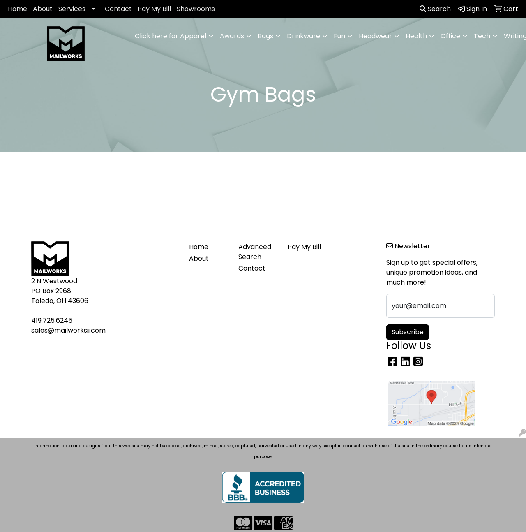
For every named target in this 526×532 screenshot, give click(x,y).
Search (435, 9)
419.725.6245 (51, 320)
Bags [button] (265, 36)
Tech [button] (482, 36)
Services (71, 9)
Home (17, 9)
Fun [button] (339, 36)
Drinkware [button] (303, 36)
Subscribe (408, 332)
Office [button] (450, 36)
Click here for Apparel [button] (170, 36)
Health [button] (416, 36)
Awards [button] (232, 36)
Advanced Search (254, 251)
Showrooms (196, 9)
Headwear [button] (375, 36)
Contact (118, 9)
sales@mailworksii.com (68, 330)
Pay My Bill (154, 9)
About (43, 9)
